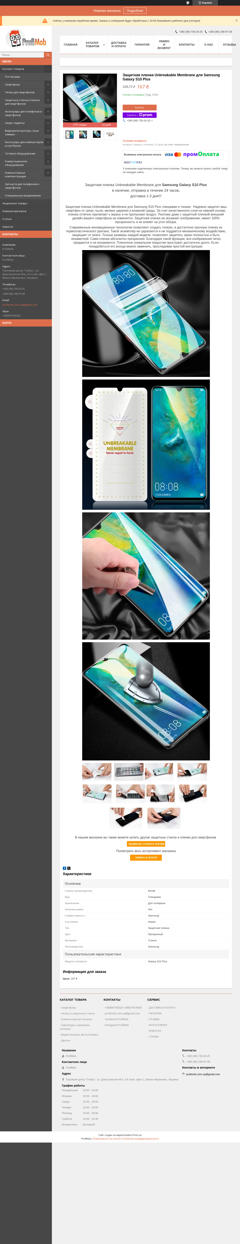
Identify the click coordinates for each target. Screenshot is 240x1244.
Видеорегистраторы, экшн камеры (22, 132)
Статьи (7, 219)
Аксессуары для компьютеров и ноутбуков (24, 143)
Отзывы (229, 44)
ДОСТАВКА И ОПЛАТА (162, 1007)
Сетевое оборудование (20, 153)
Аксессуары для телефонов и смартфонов (23, 113)
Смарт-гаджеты (15, 123)
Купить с (139, 115)
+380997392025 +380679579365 (123, 1007)
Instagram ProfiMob (117, 1025)
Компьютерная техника (76, 1019)
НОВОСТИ (155, 1031)
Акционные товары (14, 203)
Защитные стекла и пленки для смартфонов (22, 101)
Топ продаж (12, 76)
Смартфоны (12, 84)
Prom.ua (136, 1135)
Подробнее (135, 10)
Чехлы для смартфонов (20, 92)
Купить (139, 107)
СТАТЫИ (154, 1036)
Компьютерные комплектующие (15, 174)
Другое (65, 1040)
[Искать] (48, 55)
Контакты (187, 44)
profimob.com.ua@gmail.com (19, 304)
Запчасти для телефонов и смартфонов (22, 185)
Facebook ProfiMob (116, 1019)
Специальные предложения (23, 195)
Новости (7, 226)
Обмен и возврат (164, 45)
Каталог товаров (13, 69)
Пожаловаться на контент (107, 1138)
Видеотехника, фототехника (79, 1034)
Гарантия (142, 44)
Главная (70, 44)
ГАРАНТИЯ (155, 1013)
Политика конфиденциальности (141, 1138)
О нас (208, 44)
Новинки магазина (14, 211)
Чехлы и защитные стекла (78, 1013)
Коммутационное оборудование (16, 163)
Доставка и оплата (118, 44)
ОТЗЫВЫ (154, 1019)
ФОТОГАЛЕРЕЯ (158, 1025)
